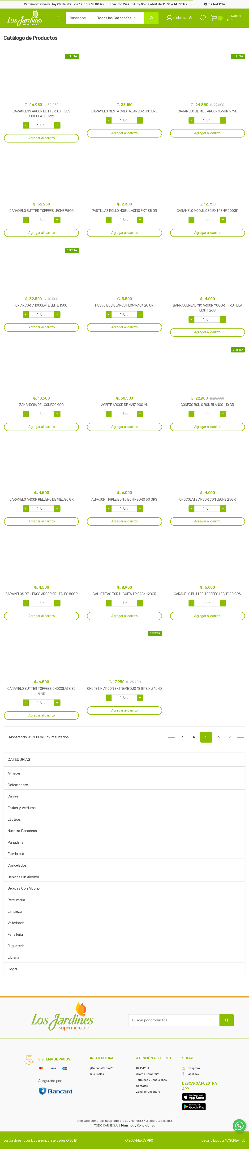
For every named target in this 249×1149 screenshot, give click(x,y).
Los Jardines (12, 1141)
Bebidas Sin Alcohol (23, 877)
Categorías (19, 759)
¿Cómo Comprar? (147, 1074)
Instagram (193, 1068)
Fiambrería (16, 854)
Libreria (13, 957)
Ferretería (15, 934)
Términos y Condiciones (151, 1080)
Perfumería (16, 900)
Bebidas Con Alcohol (24, 888)
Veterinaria (16, 923)
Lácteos (14, 819)
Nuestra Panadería (22, 831)
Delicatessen (18, 785)
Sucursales (97, 1074)
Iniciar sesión (179, 18)
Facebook (193, 1074)
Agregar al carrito (41, 138)
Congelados (17, 865)
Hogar (12, 969)
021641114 (142, 1068)
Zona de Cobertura (148, 1091)
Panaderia (15, 842)
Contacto (142, 1085)
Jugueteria (16, 946)
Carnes (13, 796)
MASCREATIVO (235, 1141)
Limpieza (15, 911)
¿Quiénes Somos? (101, 1068)
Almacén (14, 773)
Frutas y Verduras (21, 808)
